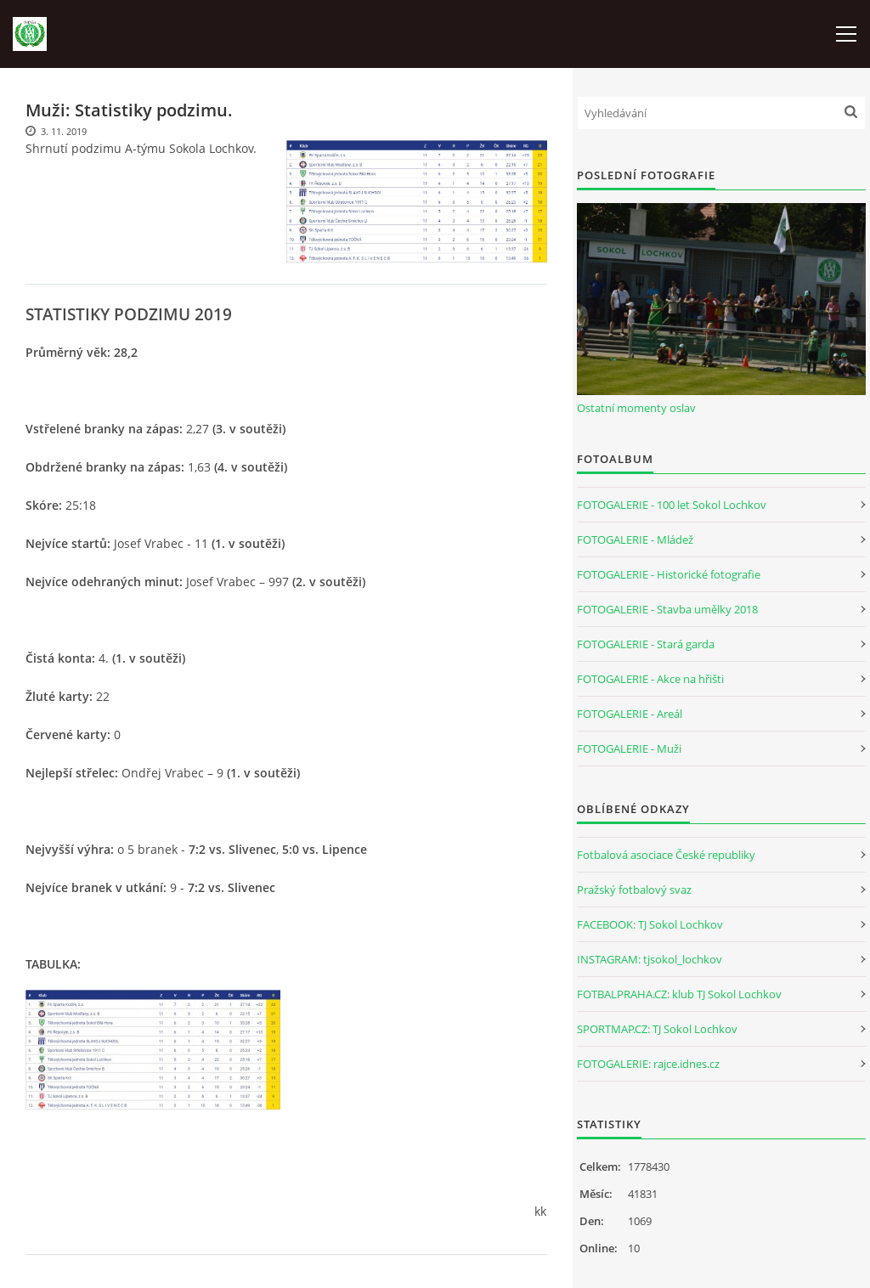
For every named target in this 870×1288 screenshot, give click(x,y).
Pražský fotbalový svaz (634, 889)
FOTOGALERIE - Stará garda (646, 644)
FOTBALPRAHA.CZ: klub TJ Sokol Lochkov (679, 994)
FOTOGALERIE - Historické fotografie (668, 574)
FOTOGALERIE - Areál (629, 713)
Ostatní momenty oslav (636, 407)
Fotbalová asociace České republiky (666, 854)
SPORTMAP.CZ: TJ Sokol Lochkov (657, 1029)
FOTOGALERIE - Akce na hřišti (650, 678)
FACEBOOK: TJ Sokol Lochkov (650, 924)
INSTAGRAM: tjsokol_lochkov (649, 959)
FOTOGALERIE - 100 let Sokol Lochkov (671, 504)
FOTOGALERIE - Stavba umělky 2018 (667, 609)
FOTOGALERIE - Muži (629, 748)
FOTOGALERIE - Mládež (635, 539)
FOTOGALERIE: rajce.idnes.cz (648, 1063)
